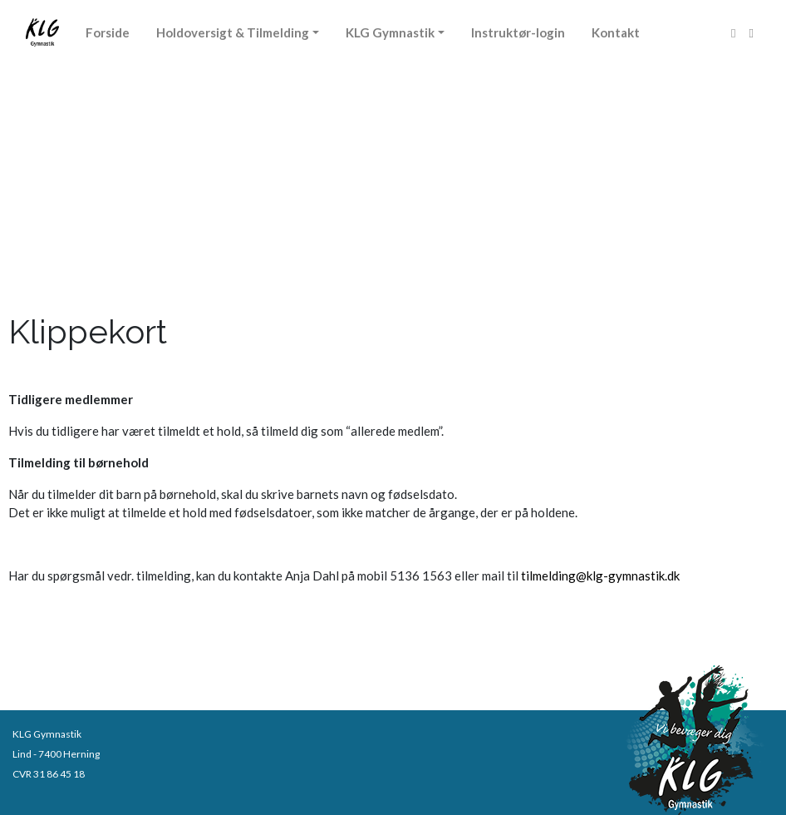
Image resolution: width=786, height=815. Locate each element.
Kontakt (616, 32)
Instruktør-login (518, 32)
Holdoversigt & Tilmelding (232, 32)
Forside (108, 32)
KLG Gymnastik (390, 32)
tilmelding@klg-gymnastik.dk (600, 575)
